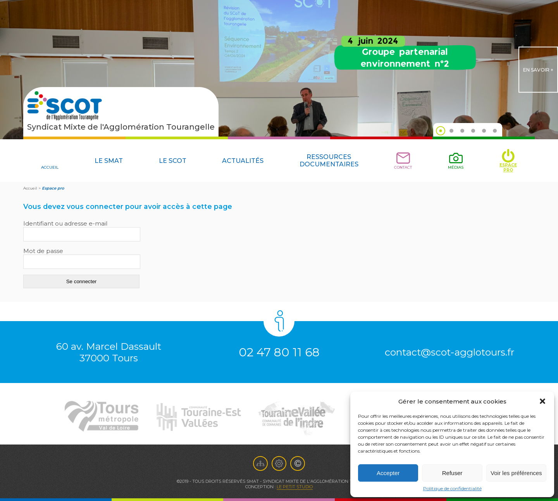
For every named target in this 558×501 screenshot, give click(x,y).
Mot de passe (43, 251)
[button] (542, 401)
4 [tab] (473, 131)
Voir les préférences (516, 473)
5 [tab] (484, 131)
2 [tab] (451, 131)
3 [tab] (462, 131)
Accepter (388, 473)
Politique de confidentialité (452, 488)
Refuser (452, 473)
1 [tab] (440, 131)
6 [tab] (495, 131)
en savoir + (538, 70)
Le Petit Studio (295, 486)
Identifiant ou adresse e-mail (65, 223)
